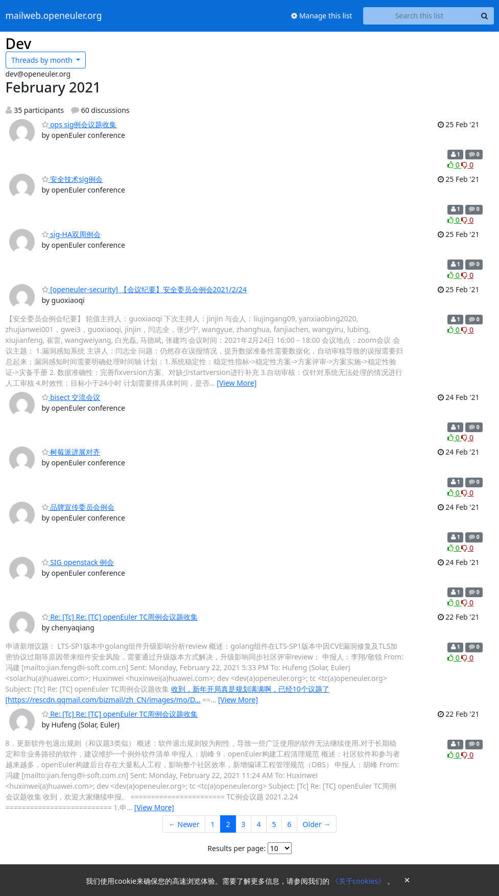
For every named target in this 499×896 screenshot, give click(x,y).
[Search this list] (419, 16)
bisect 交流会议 (71, 397)
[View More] (236, 383)
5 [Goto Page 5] (274, 824)
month (42, 60)
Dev (19, 43)
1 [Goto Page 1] (213, 824)
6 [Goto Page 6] (290, 824)
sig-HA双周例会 (71, 234)
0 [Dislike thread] (467, 165)
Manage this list (321, 15)
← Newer (184, 824)
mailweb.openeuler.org (54, 16)
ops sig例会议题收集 (79, 124)
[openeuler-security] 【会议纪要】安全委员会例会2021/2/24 (144, 289)
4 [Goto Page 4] (259, 824)
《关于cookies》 (359, 881)
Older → (316, 824)
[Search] (485, 16)
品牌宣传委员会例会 (78, 507)
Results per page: (236, 848)
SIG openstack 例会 (78, 562)
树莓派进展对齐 (71, 452)
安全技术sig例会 (72, 179)
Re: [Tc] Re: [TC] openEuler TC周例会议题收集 (120, 617)
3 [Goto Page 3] (244, 824)
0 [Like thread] (454, 165)
